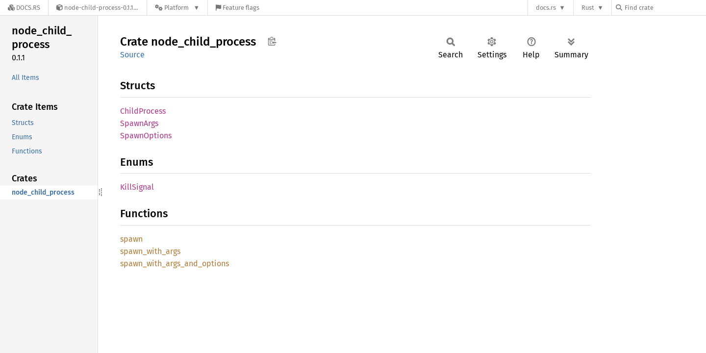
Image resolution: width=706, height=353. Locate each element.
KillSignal (137, 187)
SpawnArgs (139, 123)
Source (132, 54)
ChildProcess (143, 111)
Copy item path (272, 41)
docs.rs (546, 7)
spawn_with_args (150, 251)
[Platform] (177, 7)
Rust (587, 7)
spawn (131, 239)
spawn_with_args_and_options (174, 263)
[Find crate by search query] (665, 7)
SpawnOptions (146, 135)
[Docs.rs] (24, 7)
